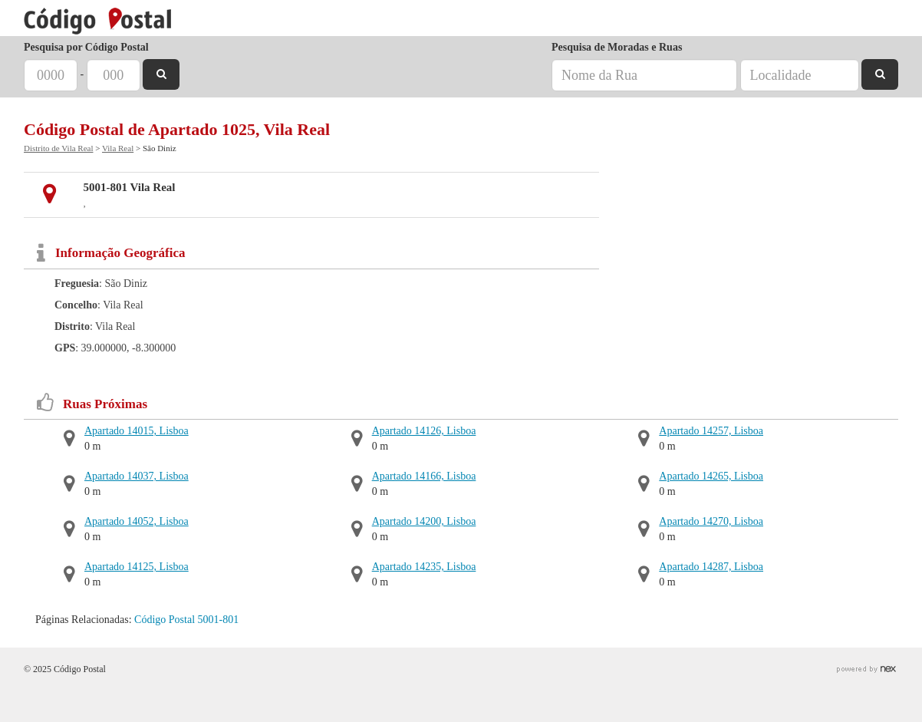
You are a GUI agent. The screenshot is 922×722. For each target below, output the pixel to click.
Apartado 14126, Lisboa (424, 431)
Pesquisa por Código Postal (86, 47)
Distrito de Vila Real (58, 148)
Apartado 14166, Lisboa (424, 476)
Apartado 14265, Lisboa (711, 476)
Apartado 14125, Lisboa (136, 566)
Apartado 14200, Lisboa (424, 521)
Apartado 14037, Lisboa (136, 476)
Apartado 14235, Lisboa (424, 566)
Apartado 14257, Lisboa (711, 431)
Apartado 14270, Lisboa (711, 521)
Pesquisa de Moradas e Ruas (617, 47)
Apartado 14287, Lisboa (711, 566)
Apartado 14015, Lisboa (136, 431)
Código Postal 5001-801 (186, 619)
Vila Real (117, 148)
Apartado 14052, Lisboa (136, 521)
